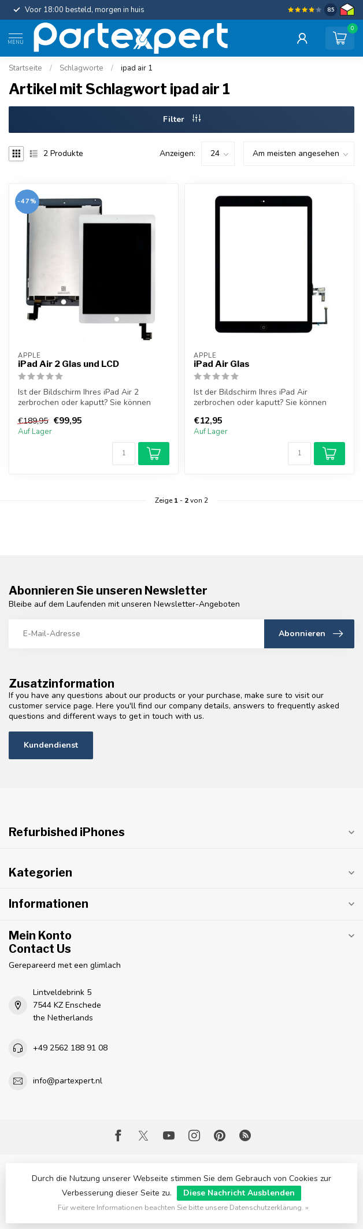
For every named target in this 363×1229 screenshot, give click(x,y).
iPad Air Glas (222, 364)
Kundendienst (51, 745)
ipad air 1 (137, 68)
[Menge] (123, 453)
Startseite (25, 68)
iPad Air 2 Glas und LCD (68, 364)
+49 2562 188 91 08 (70, 1047)
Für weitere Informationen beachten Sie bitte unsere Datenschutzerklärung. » (183, 1207)
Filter (182, 119)
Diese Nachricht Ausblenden (239, 1192)
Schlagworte (81, 68)
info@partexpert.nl (67, 1080)
